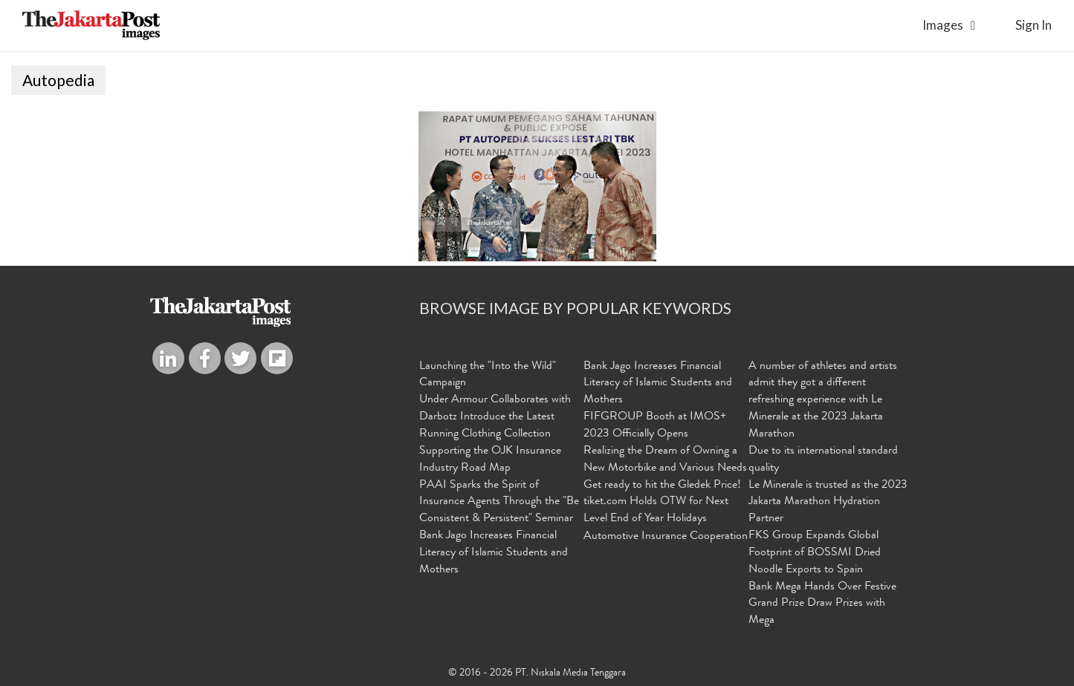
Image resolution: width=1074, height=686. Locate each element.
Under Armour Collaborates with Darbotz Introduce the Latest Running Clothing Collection (495, 417)
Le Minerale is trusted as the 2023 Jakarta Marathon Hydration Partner (828, 503)
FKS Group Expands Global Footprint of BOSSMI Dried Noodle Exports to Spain (814, 553)
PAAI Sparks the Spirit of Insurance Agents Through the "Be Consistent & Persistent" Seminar (499, 503)
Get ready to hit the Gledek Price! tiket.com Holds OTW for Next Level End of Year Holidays (662, 503)
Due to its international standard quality (823, 459)
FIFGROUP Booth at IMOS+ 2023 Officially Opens (654, 425)
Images (942, 25)
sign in (1033, 25)
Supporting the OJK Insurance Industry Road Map (490, 459)
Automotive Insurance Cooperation (665, 537)
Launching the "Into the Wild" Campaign (487, 375)
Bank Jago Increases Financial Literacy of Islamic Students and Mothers (493, 553)
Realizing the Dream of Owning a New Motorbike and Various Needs (665, 459)
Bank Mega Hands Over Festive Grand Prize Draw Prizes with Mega (822, 604)
